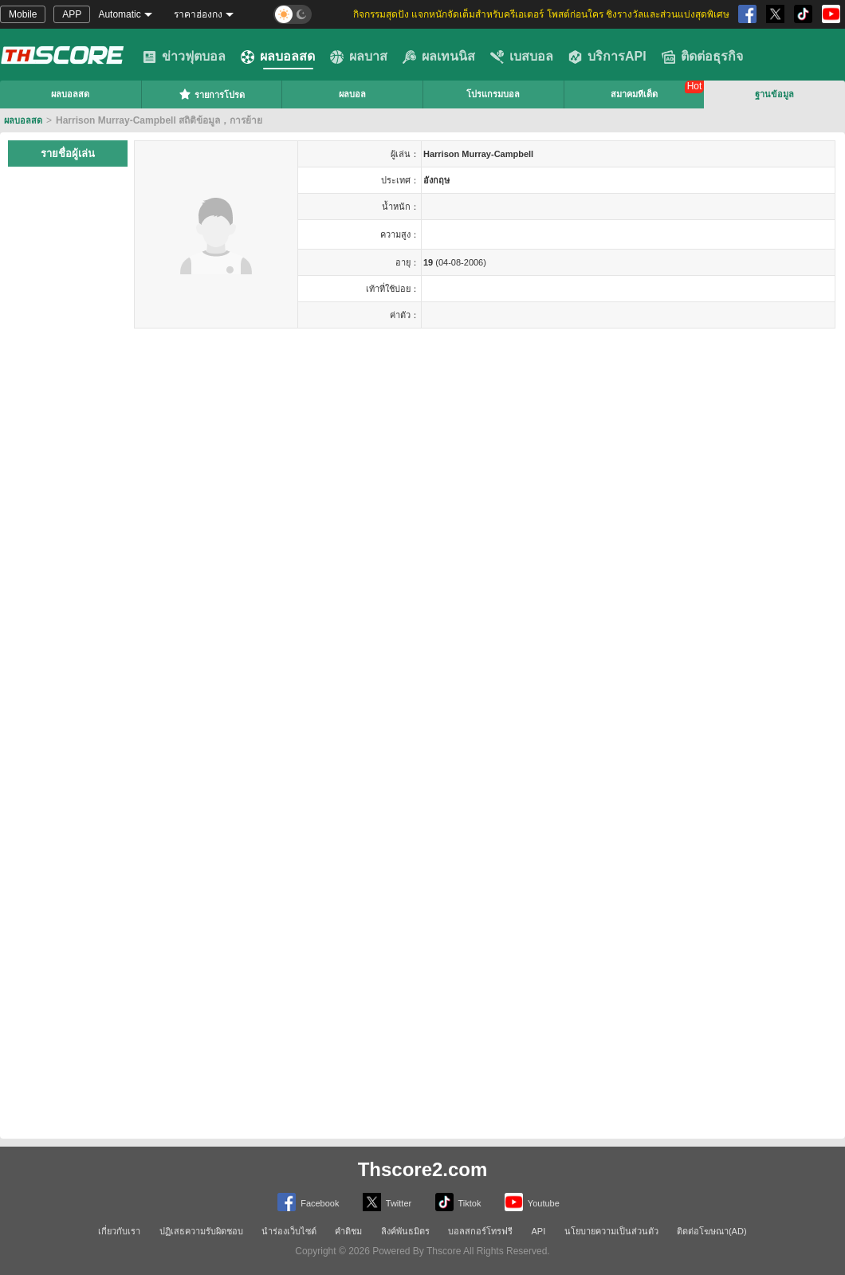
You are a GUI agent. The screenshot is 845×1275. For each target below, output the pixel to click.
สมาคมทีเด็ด (634, 94)
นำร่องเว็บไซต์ (288, 1231)
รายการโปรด (212, 94)
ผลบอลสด (278, 56)
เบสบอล (521, 56)
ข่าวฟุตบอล (184, 56)
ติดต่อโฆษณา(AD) (712, 1231)
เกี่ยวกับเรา (119, 1231)
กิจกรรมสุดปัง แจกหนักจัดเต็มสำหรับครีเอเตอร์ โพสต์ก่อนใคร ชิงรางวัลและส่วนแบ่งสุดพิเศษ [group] (541, 14)
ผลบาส (358, 56)
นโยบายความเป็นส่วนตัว (611, 1231)
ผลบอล (352, 94)
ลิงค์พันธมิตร (405, 1231)
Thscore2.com (423, 1169)
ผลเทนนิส (439, 56)
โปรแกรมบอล (493, 94)
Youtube (532, 1202)
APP (71, 14)
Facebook (308, 1202)
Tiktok (458, 1202)
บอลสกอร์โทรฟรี (480, 1231)
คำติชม (348, 1231)
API (539, 1231)
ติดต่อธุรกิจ (702, 56)
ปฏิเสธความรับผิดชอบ (201, 1231)
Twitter (387, 1202)
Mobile (23, 14)
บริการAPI (607, 56)
